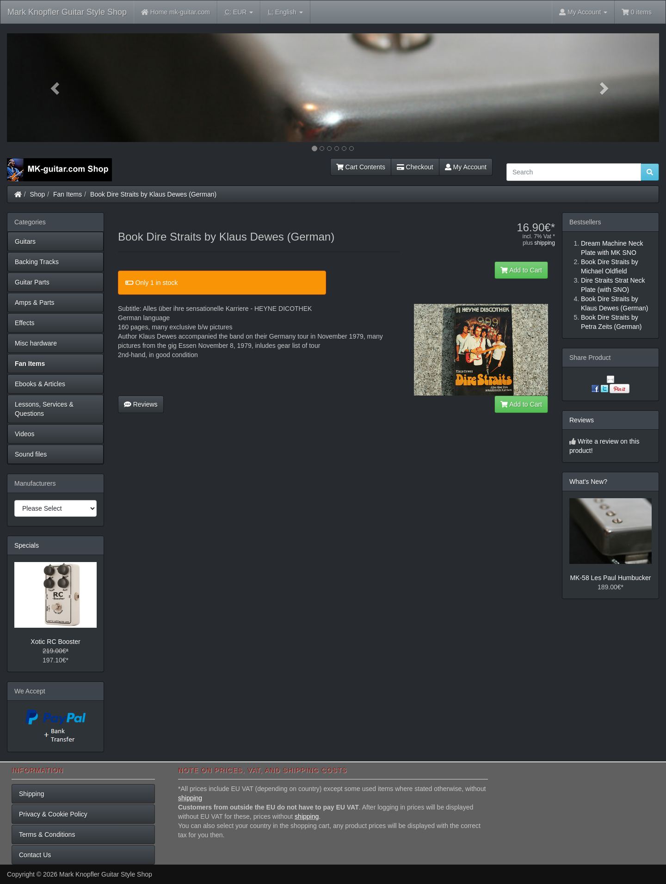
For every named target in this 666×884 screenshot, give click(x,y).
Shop (37, 194)
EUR (239, 12)
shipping (544, 243)
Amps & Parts (35, 302)
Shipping (31, 793)
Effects (25, 323)
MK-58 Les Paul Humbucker (610, 577)
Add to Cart (521, 270)
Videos (25, 434)
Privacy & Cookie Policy (53, 814)
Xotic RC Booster (55, 641)
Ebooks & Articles (40, 384)
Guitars (25, 241)
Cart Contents (360, 167)
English (285, 12)
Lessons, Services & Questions (44, 409)
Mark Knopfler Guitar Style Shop (67, 12)
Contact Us (35, 855)
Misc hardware (36, 343)
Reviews (141, 404)
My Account (466, 167)
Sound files (31, 454)
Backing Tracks (37, 262)
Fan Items (67, 194)
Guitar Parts (32, 282)
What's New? (588, 481)
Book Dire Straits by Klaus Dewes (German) (153, 194)
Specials (26, 545)
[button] (56, 87)
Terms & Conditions (47, 834)
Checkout (415, 167)
